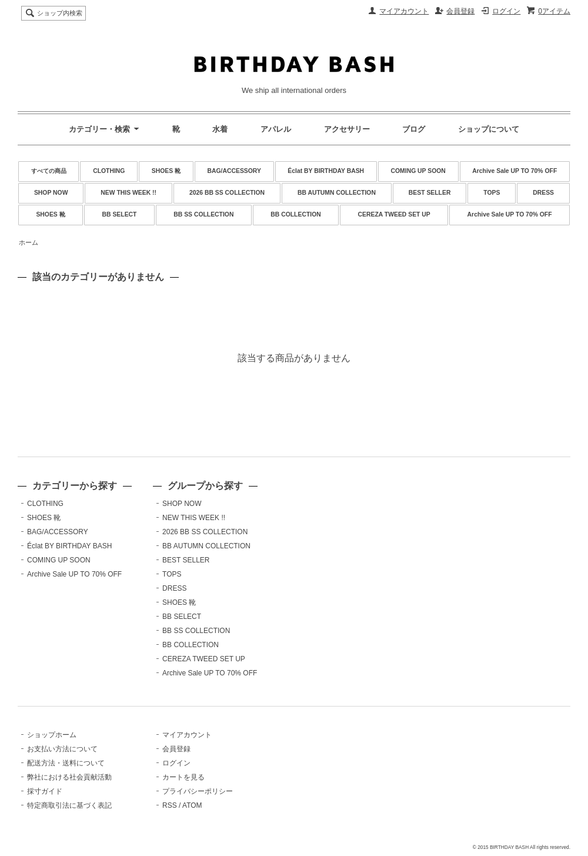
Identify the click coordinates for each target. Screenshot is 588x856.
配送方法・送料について (66, 763)
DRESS (543, 192)
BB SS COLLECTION (203, 214)
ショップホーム (51, 735)
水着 (220, 129)
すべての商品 (48, 171)
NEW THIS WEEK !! (128, 192)
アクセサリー (347, 129)
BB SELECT (119, 214)
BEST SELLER (430, 192)
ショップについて (488, 129)
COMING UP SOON (418, 171)
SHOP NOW (51, 192)
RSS (169, 805)
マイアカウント (404, 11)
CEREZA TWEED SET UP (394, 214)
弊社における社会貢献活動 (69, 777)
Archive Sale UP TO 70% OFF (514, 171)
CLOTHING (109, 171)
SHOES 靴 (166, 171)
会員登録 (460, 11)
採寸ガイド (44, 791)
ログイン (506, 11)
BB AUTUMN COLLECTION (337, 192)
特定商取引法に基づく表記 (69, 805)
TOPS (491, 192)
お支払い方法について (62, 749)
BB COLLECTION (295, 214)
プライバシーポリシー (197, 791)
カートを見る (183, 777)
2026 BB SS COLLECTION (227, 192)
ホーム (28, 242)
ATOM (192, 805)
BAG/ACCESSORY (234, 171)
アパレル (275, 129)
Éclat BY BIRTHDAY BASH (326, 171)
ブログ (413, 129)
